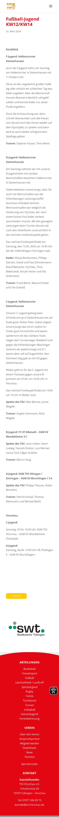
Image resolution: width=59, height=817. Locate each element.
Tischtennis (29, 700)
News (29, 752)
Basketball (29, 669)
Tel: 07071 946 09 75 (29, 800)
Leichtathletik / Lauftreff (29, 682)
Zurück (16, 596)
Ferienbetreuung (29, 718)
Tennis (30, 696)
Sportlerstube (29, 764)
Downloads (29, 748)
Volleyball (29, 709)
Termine (29, 757)
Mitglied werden (29, 743)
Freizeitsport (29, 673)
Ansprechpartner (29, 739)
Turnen (29, 705)
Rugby (29, 691)
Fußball (29, 678)
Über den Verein (29, 734)
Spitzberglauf (29, 687)
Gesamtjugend (29, 714)
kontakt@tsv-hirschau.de (29, 804)
